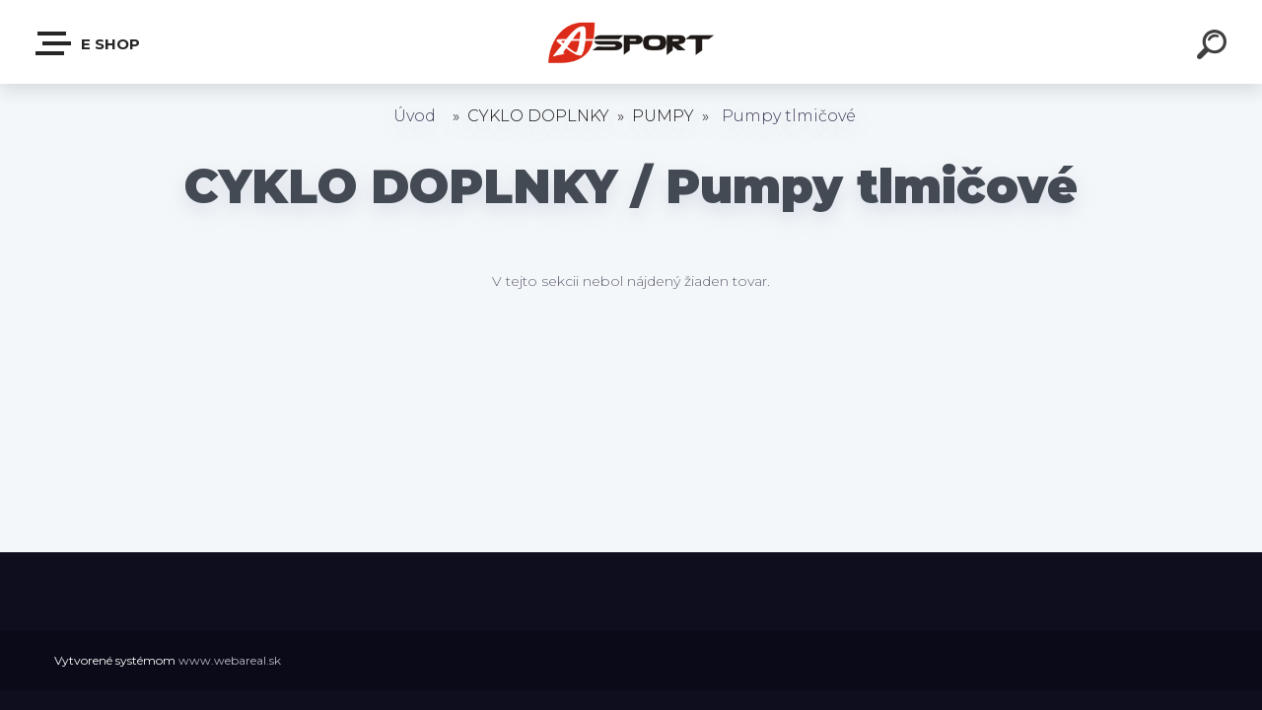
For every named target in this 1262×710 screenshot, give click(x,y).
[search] (1214, 47)
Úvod (414, 115)
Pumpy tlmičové (789, 115)
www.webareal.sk (229, 660)
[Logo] (631, 42)
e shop (88, 43)
